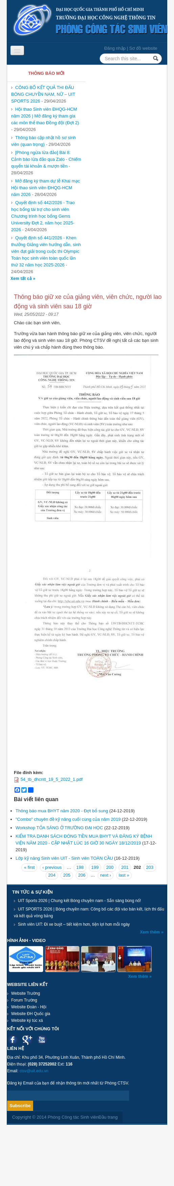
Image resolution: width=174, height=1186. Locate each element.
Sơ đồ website (143, 48)
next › (105, 875)
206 (81, 875)
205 (67, 875)
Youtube (41, 1039)
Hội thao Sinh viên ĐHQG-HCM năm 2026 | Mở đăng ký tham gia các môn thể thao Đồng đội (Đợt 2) (45, 116)
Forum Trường (24, 1000)
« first (29, 867)
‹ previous (51, 867)
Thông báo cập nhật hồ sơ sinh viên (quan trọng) (43, 141)
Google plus (27, 1039)
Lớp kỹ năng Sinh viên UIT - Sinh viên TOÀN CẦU (64, 858)
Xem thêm (150, 932)
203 (149, 867)
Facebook (12, 1039)
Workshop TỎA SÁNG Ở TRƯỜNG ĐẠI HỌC (59, 827)
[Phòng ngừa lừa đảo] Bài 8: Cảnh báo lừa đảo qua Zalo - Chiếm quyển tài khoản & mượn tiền (46, 159)
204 (52, 875)
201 (125, 867)
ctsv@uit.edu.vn (34, 1071)
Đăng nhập (114, 48)
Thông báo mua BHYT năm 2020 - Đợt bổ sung (62, 810)
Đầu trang (108, 1117)
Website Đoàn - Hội (28, 1007)
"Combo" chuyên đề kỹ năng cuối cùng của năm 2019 (68, 819)
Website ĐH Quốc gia (30, 1013)
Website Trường (25, 993)
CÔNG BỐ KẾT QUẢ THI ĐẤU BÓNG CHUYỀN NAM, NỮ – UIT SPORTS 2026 (43, 94)
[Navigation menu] (17, 50)
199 (95, 867)
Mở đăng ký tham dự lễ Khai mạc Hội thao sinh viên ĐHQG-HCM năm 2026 (45, 187)
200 (110, 867)
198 (80, 867)
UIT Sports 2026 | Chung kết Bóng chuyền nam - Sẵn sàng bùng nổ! (79, 900)
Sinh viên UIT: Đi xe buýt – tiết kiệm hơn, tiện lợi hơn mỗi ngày (74, 924)
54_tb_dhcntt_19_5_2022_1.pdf (52, 779)
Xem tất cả (21, 278)
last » (124, 875)
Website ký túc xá (27, 1020)
